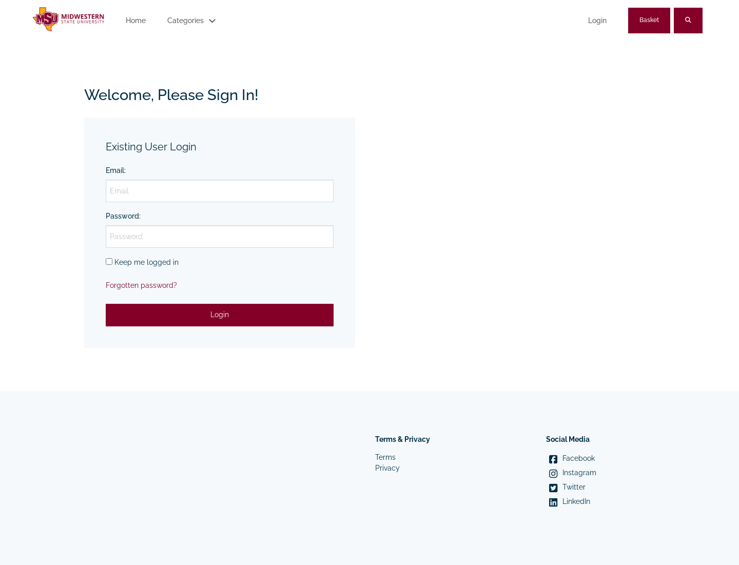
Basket (649, 20)
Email (115, 170)
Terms (385, 457)
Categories (185, 20)
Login (597, 20)
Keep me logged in (146, 262)
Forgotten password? (141, 285)
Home (136, 20)
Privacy (387, 468)
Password (122, 216)
